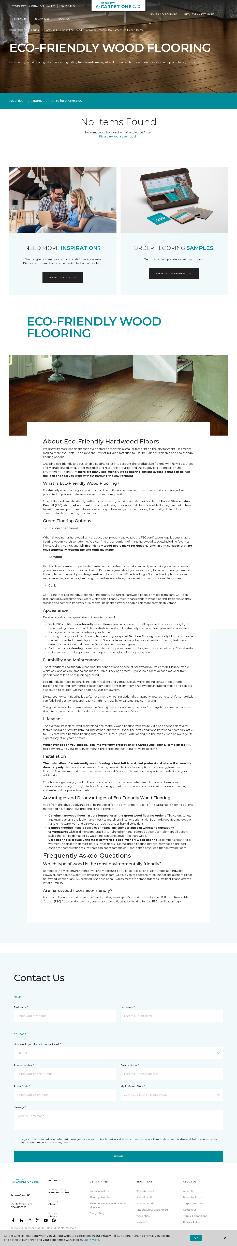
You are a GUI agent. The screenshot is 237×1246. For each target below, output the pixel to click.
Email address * (130, 1065)
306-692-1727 (67, 6)
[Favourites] (157, 23)
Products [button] (19, 18)
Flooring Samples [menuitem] (100, 1197)
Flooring (34, 30)
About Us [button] (63, 18)
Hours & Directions (163, 14)
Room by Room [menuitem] (192, 1197)
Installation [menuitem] (143, 1222)
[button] (150, 23)
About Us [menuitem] (188, 1191)
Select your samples (174, 273)
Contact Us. (75, 100)
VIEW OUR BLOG (63, 277)
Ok (196, 1237)
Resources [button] (42, 18)
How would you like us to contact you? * (37, 1044)
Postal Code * (21, 1086)
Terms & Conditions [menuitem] (195, 1216)
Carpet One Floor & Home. (36, 1227)
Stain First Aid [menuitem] (144, 1197)
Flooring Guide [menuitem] (145, 1203)
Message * (20, 1107)
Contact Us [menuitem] (190, 1209)
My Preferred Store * (133, 1086)
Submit (118, 1156)
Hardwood (50, 30)
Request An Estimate (199, 14)
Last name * (128, 1007)
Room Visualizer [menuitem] (99, 1191)
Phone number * (24, 1065)
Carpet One (16, 30)
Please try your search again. (118, 136)
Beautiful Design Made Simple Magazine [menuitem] (108, 1205)
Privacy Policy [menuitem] (191, 1222)
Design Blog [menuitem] (97, 1213)
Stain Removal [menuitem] (145, 1191)
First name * (21, 1007)
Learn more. (91, 1239)
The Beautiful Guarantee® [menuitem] (152, 1209)
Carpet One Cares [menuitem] (194, 1203)
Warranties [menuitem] (143, 1216)
